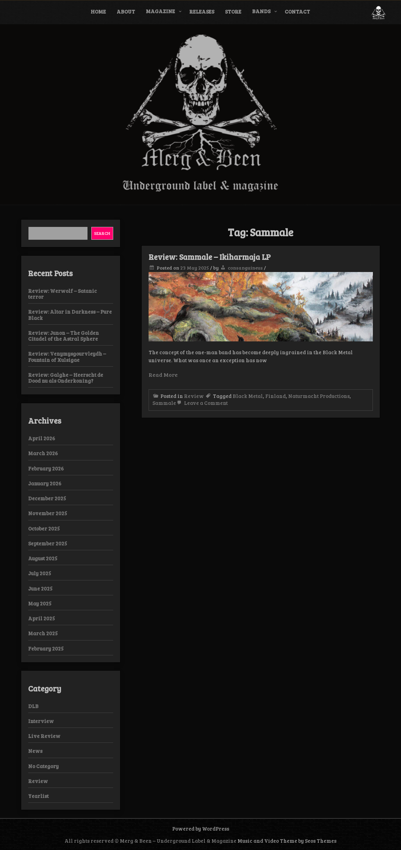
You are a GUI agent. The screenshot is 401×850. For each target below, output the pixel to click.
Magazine (160, 11)
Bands (261, 11)
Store (233, 11)
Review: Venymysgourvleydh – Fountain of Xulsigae (67, 356)
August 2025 (42, 558)
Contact (297, 11)
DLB (33, 706)
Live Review (44, 735)
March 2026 (43, 453)
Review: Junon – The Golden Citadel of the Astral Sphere (63, 335)
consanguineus (245, 267)
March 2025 (43, 633)
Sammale (164, 402)
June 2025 (40, 588)
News (35, 750)
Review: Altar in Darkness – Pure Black (70, 314)
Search (102, 233)
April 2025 (41, 618)
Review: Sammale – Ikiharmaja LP (209, 257)
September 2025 (47, 543)
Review (194, 395)
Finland (275, 395)
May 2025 (39, 603)
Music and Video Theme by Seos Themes (286, 840)
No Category (43, 766)
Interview (41, 720)
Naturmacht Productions (319, 395)
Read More (163, 374)
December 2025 (47, 498)
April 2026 (41, 438)
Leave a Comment (202, 402)
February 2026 (46, 468)
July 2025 (39, 573)
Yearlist (38, 795)
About (126, 11)
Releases (201, 11)
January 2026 (44, 483)
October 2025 (44, 528)
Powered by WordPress (200, 828)
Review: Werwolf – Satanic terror (62, 293)
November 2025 (47, 513)
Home (98, 11)
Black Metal (248, 395)
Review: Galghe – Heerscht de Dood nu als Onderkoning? (65, 377)
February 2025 (46, 648)
